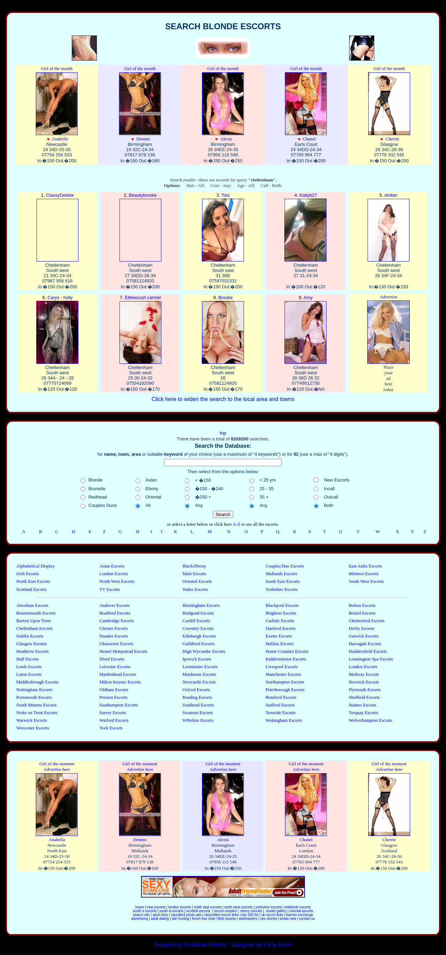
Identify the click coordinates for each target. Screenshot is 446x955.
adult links (160, 915)
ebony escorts (250, 911)
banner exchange (299, 915)
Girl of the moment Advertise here (56, 766)
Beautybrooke (140, 228)
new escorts (156, 907)
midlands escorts (298, 907)
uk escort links (272, 915)
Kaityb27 (306, 228)
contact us (307, 919)
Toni (223, 228)
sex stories (268, 919)
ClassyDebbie (57, 228)
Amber (388, 228)
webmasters (248, 919)
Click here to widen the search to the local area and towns (223, 399)
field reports (226, 919)
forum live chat (203, 919)
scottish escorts (199, 911)
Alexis (223, 106)
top (223, 433)
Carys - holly (57, 330)
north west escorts (239, 907)
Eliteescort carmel (140, 330)
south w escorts (171, 911)
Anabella (57, 106)
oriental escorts (301, 911)
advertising (139, 919)
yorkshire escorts (268, 907)
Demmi (140, 106)
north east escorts (207, 907)
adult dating (160, 919)
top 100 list (249, 915)
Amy (306, 330)
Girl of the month (57, 68)
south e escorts (144, 911)
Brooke (223, 330)
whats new (288, 919)
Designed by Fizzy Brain (261, 945)
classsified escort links (221, 915)
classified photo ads (186, 915)
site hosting (181, 919)
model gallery (276, 911)
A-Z (237, 524)
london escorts (179, 907)
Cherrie (389, 106)
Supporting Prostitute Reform (191, 945)
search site (141, 915)
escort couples (225, 911)
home (139, 907)
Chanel (306, 106)
